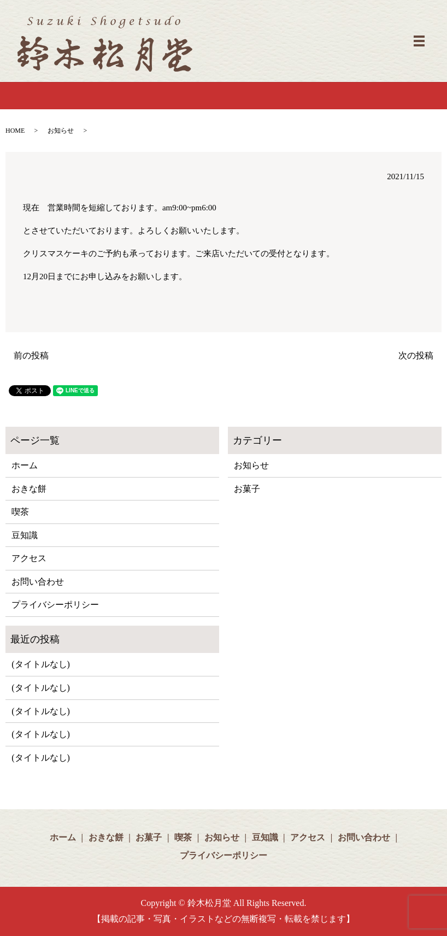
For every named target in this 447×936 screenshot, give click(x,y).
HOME (15, 130)
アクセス (28, 558)
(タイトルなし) (40, 664)
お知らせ (61, 130)
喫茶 (20, 511)
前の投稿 (31, 355)
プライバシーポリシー (55, 604)
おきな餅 (28, 488)
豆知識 (24, 535)
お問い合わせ (37, 581)
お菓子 (247, 488)
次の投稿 (415, 355)
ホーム (24, 465)
